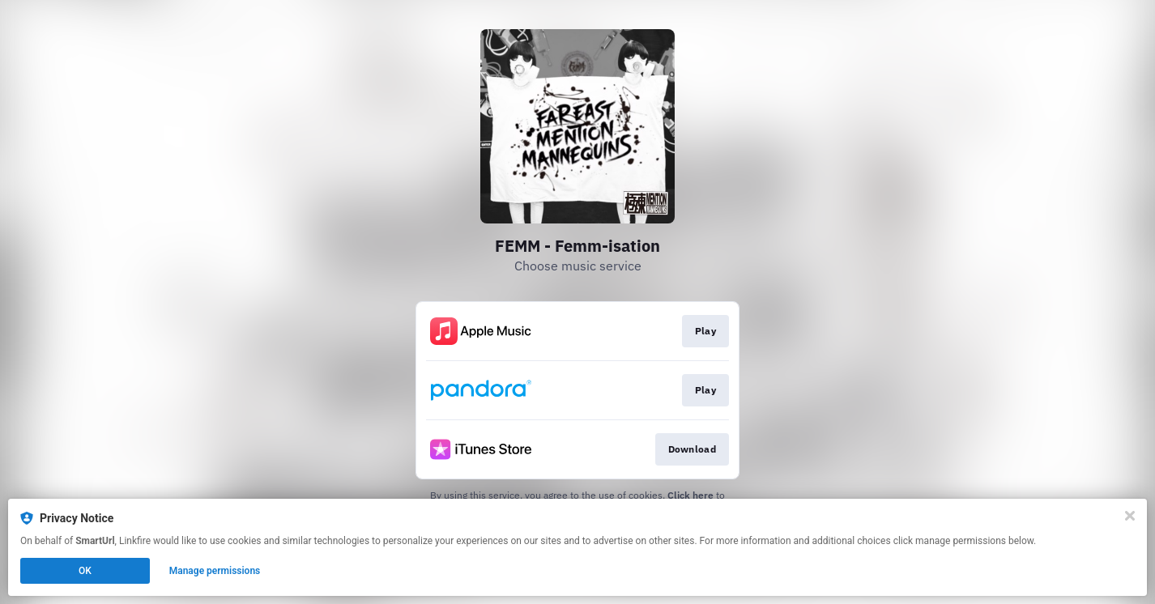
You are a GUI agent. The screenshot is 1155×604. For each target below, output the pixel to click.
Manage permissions (215, 570)
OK (85, 570)
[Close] (1130, 516)
